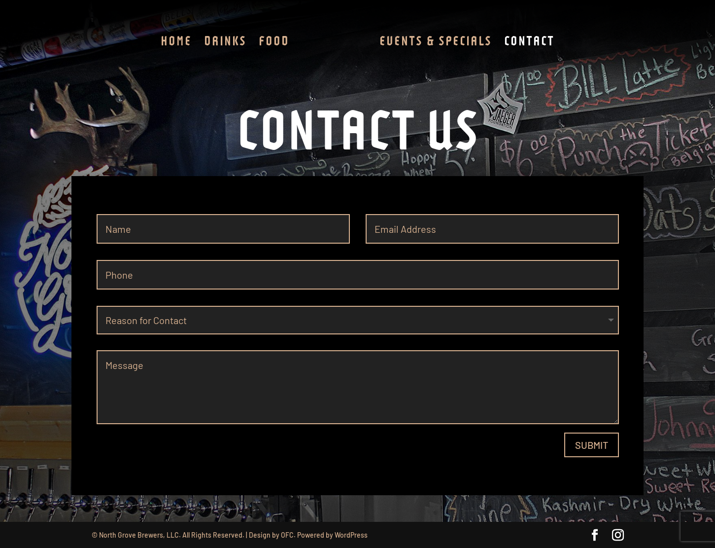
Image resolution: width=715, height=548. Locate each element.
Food (274, 42)
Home (176, 42)
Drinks (225, 42)
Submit (591, 445)
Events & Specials (435, 42)
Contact (529, 42)
